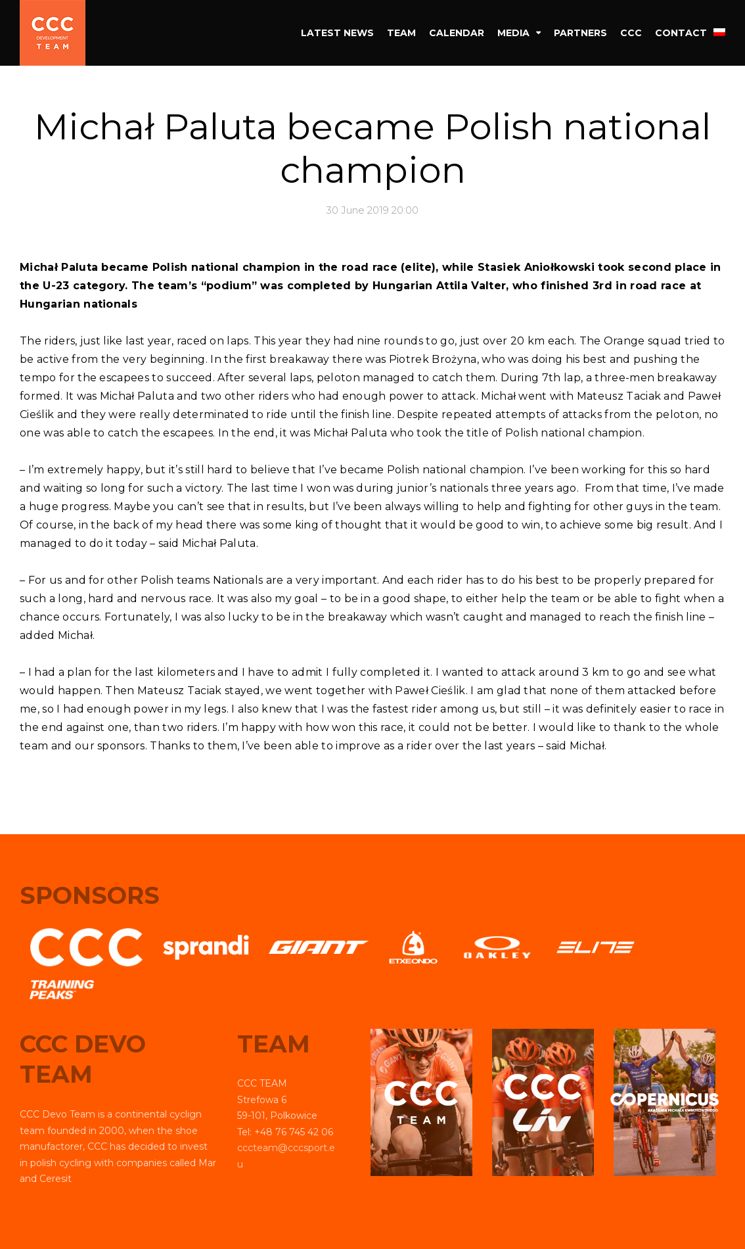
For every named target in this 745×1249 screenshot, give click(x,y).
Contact (681, 33)
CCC (631, 33)
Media (513, 33)
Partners (580, 33)
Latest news (337, 33)
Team (401, 33)
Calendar (456, 33)
